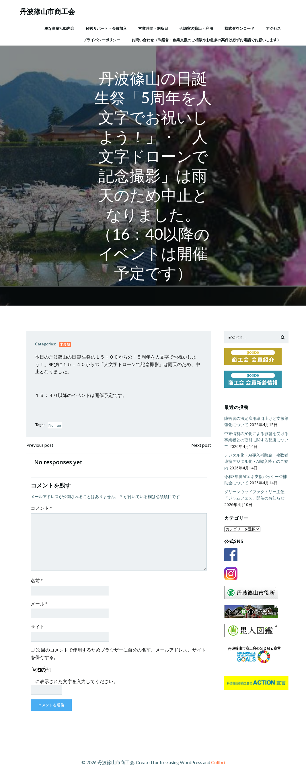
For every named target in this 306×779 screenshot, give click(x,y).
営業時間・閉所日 (153, 28)
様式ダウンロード (239, 28)
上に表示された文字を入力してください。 (74, 681)
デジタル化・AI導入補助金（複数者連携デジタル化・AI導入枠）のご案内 (256, 461)
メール (39, 603)
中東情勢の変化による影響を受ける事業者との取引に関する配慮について (256, 440)
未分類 (65, 344)
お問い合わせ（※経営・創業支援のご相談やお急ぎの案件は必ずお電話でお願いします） (206, 40)
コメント (41, 508)
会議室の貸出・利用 (196, 28)
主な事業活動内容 (59, 28)
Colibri (218, 762)
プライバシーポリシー (101, 40)
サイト (37, 626)
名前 (37, 580)
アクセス (273, 28)
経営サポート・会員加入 (106, 28)
